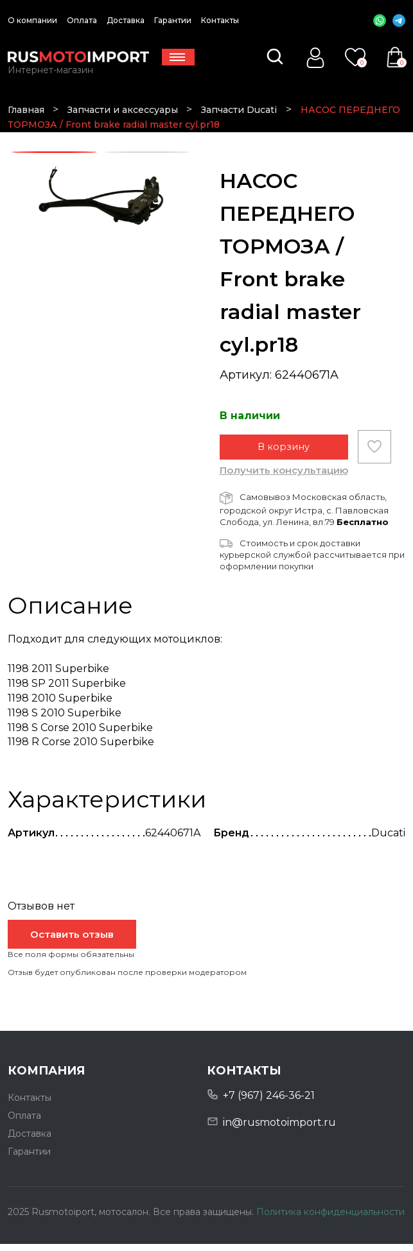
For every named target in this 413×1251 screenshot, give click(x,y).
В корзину (284, 453)
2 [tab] (147, 152)
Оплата (82, 20)
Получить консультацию (284, 477)
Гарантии (172, 20)
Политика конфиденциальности (330, 1219)
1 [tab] (54, 152)
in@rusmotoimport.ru (279, 1129)
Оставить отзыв (72, 941)
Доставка (126, 20)
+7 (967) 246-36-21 (269, 1102)
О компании (32, 20)
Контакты (220, 20)
